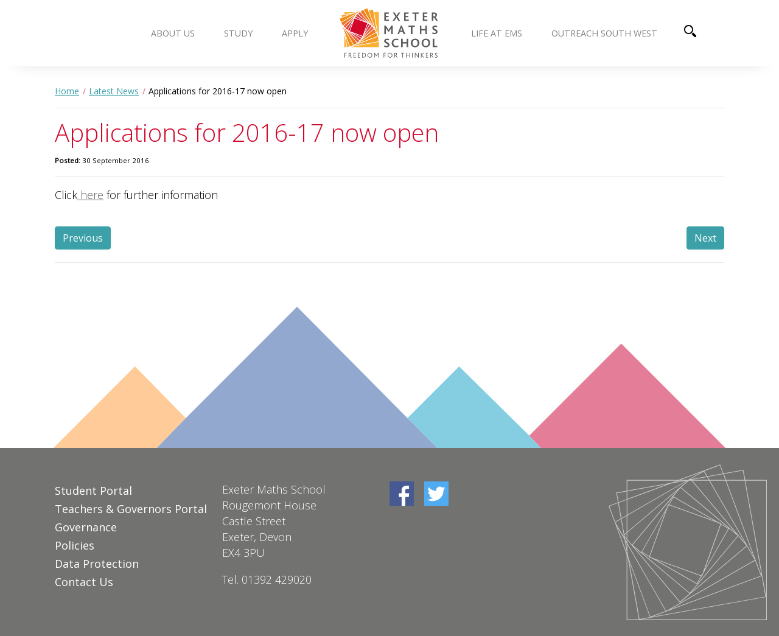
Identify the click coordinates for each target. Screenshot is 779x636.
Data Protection (97, 563)
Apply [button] (295, 33)
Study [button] (238, 33)
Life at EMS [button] (496, 33)
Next (705, 238)
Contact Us (84, 582)
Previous (83, 238)
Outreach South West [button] (604, 33)
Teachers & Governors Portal (131, 508)
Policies (74, 545)
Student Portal (93, 490)
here (90, 194)
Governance (86, 527)
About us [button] (173, 33)
